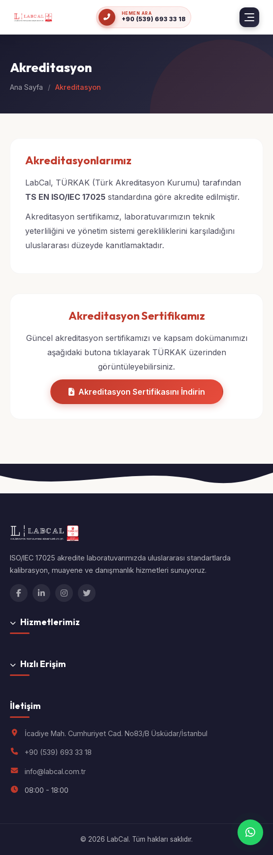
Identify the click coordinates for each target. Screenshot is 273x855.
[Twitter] (87, 593)
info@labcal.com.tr (55, 771)
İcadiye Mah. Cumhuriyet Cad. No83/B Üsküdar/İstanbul (116, 733)
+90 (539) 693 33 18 (58, 752)
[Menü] (249, 17)
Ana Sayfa (26, 87)
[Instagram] (64, 593)
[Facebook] (19, 593)
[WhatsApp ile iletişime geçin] (250, 832)
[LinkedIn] (41, 593)
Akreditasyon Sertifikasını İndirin (136, 392)
